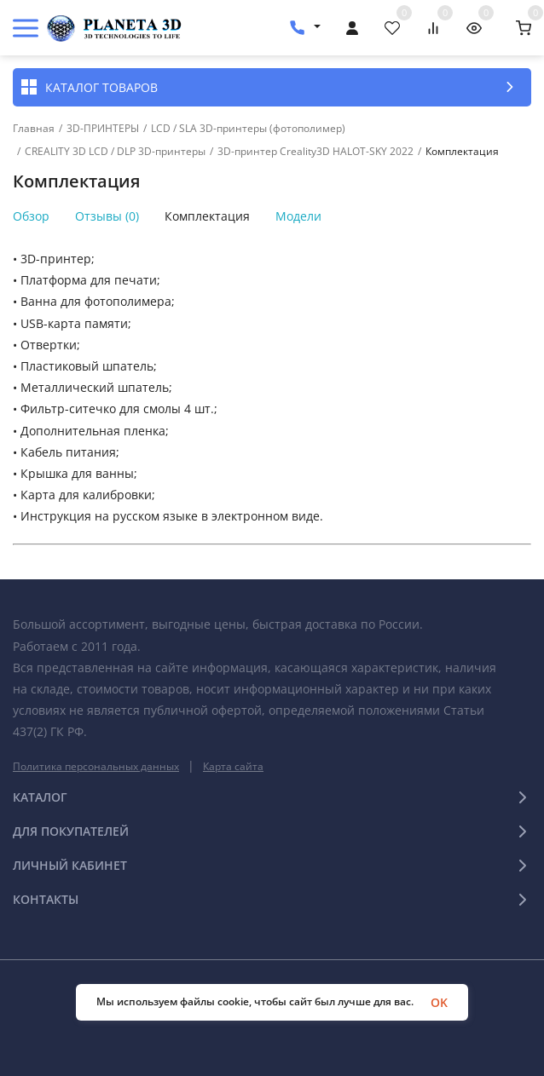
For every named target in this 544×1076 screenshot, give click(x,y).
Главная (34, 129)
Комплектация (207, 216)
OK (439, 1002)
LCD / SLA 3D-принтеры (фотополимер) (248, 129)
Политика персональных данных (96, 766)
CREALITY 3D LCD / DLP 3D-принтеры (115, 152)
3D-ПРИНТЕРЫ (103, 129)
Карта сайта (233, 766)
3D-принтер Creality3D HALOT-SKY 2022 (315, 152)
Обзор (31, 216)
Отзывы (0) (107, 216)
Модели (298, 216)
